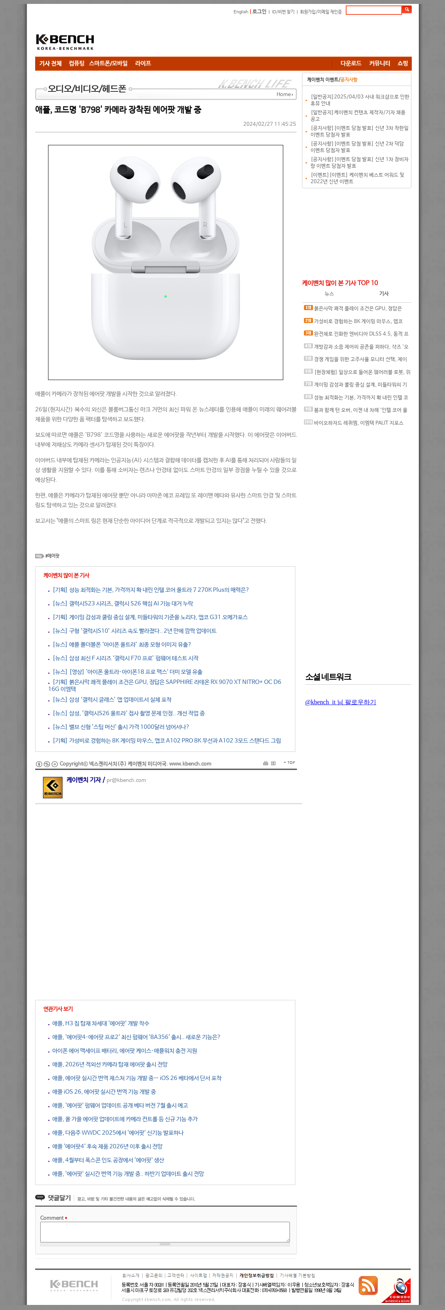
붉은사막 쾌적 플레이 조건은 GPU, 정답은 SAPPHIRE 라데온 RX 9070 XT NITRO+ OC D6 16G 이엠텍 (355, 310)
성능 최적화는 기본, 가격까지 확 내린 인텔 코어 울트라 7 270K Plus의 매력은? (356, 399)
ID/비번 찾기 (283, 12)
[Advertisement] (269, 37)
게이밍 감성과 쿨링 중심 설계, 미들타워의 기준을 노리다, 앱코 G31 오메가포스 (355, 386)
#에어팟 (52, 556)
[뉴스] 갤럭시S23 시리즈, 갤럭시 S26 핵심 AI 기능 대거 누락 (120, 603)
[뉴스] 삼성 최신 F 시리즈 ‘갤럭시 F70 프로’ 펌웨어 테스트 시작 (123, 658)
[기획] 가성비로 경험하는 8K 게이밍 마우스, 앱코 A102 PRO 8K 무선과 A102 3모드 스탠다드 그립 (164, 740)
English (241, 12)
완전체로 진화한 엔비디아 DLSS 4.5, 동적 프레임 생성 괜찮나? (356, 335)
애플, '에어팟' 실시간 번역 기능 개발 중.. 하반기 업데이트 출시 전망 (126, 1174)
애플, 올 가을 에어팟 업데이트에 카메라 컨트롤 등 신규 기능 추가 (123, 1119)
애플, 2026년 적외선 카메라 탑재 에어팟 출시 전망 (108, 1064)
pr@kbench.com (126, 781)
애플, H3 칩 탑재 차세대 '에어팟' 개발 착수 (98, 1023)
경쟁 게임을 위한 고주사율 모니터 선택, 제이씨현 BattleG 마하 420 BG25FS (355, 361)
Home (284, 95)
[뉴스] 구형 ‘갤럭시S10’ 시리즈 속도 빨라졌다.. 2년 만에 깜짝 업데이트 (132, 631)
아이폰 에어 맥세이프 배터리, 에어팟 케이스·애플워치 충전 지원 (122, 1051)
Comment (53, 1218)
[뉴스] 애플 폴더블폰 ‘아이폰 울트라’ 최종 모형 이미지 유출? (120, 644)
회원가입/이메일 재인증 (321, 12)
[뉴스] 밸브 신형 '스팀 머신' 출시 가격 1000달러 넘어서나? (119, 727)
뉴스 (329, 294)
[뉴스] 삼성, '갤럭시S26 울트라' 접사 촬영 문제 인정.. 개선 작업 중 (126, 713)
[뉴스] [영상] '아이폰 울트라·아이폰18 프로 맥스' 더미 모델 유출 (125, 672)
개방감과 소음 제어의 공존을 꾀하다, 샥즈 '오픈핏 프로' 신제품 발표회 (356, 348)
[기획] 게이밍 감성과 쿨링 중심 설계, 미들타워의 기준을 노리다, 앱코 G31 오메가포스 (148, 617)
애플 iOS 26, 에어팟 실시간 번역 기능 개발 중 (102, 1092)
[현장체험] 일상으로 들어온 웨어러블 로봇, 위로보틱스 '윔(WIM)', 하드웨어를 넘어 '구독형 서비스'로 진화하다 (357, 374)
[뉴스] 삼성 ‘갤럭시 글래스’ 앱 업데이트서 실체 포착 (110, 699)
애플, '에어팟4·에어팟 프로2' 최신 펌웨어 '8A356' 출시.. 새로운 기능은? (134, 1037)
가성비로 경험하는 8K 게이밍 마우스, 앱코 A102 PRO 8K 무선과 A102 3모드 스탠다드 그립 (356, 323)
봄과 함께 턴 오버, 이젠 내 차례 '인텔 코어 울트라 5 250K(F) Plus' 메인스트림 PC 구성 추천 (355, 412)
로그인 (259, 12)
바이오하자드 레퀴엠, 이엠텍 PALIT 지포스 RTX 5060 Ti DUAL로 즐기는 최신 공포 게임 (354, 424)
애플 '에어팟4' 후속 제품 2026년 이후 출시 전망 (105, 1146)
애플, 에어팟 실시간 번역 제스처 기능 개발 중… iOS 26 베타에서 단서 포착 (135, 1078)
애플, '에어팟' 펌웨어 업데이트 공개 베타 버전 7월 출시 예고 (118, 1105)
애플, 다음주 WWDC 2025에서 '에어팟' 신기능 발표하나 (116, 1133)
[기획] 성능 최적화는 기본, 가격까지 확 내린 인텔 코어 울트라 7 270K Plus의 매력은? (149, 590)
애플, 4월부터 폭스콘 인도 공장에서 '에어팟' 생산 (106, 1160)
